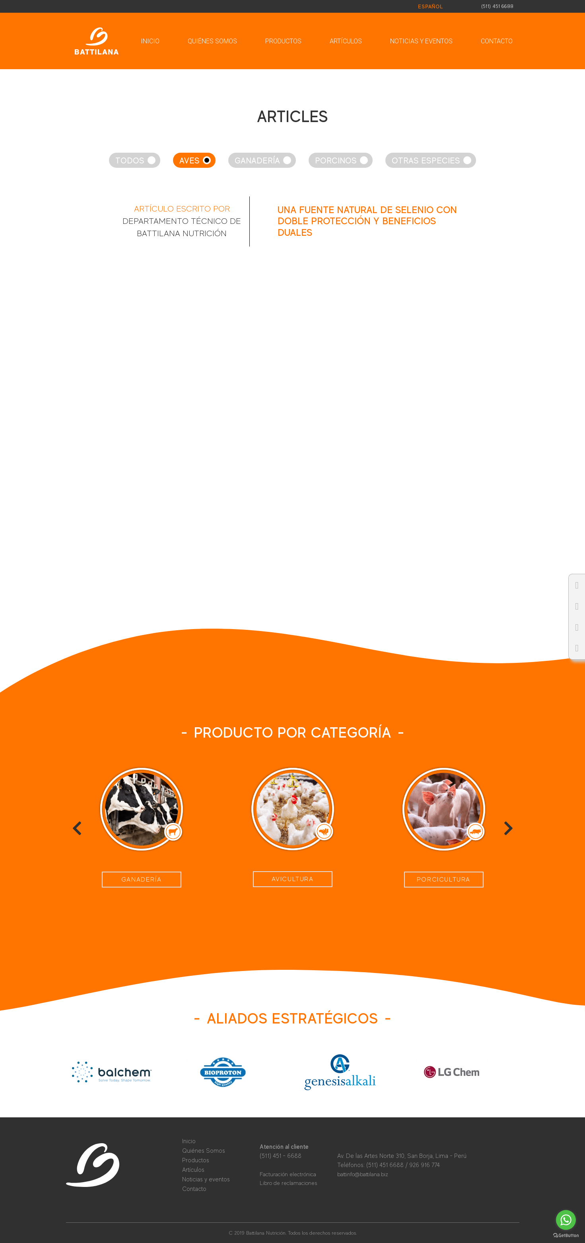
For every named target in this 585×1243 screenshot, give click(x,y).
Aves (189, 161)
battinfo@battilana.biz (362, 1174)
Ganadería (257, 161)
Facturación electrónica (288, 1174)
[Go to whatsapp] (566, 1220)
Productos (283, 41)
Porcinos (336, 161)
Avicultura (293, 879)
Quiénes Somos (212, 41)
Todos (129, 161)
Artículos (346, 41)
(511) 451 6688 (497, 6)
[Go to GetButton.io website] (566, 1235)
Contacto (497, 41)
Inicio (150, 41)
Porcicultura (443, 879)
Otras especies (426, 161)
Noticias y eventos (421, 41)
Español (430, 7)
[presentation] (77, 828)
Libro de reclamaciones (288, 1183)
